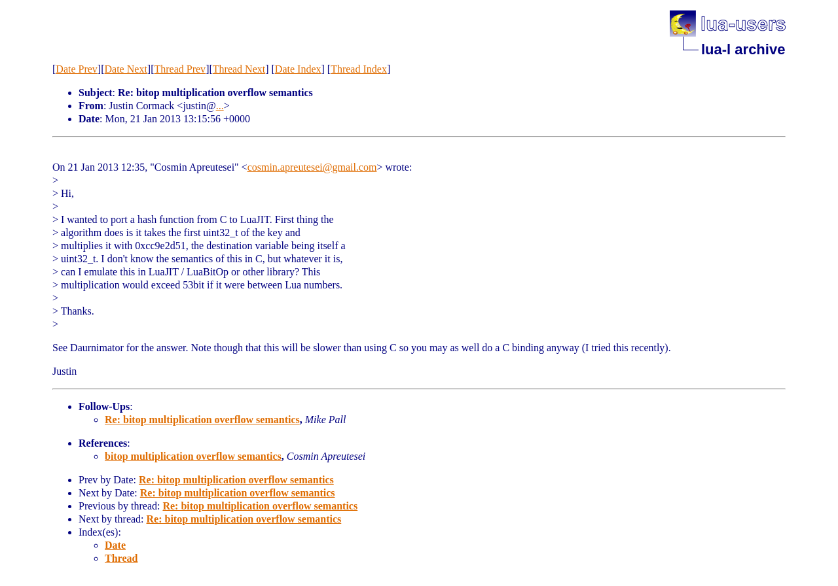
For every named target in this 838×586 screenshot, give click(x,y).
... (220, 105)
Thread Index (359, 69)
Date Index (298, 69)
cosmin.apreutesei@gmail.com (312, 167)
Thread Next (239, 69)
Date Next (126, 69)
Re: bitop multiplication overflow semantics (202, 419)
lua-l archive (743, 49)
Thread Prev (180, 69)
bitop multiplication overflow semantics (193, 456)
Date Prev (77, 69)
